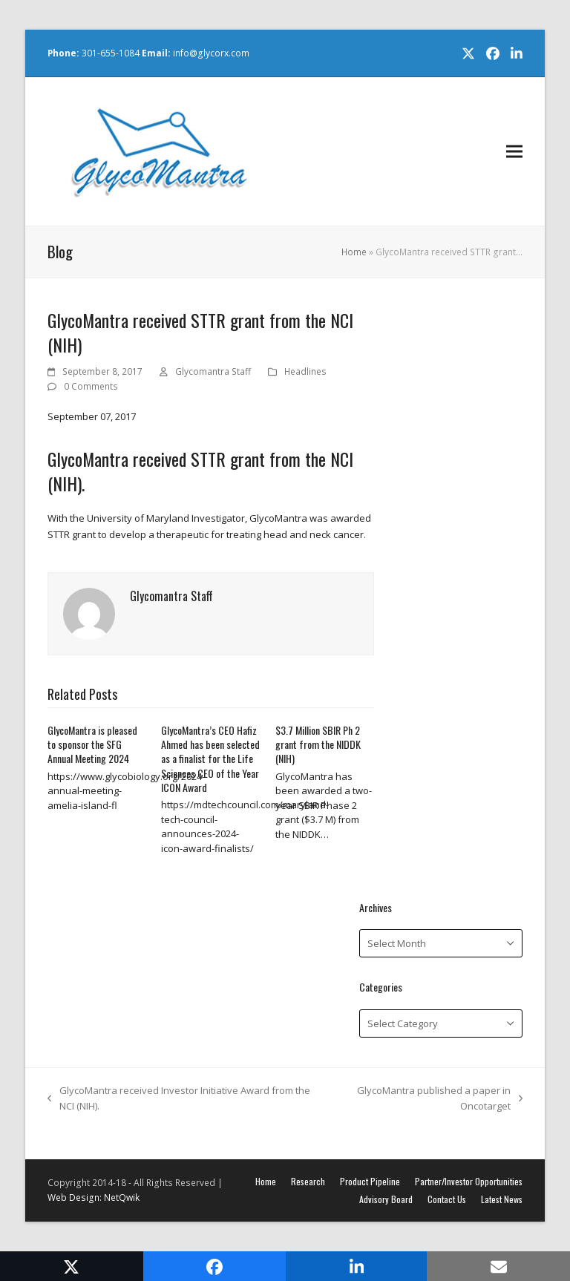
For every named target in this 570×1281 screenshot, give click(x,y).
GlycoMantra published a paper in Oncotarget (426, 1099)
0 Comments (91, 386)
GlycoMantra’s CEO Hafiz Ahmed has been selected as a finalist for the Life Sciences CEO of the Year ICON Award (210, 758)
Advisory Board (386, 1199)
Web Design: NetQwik (94, 1197)
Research (308, 1181)
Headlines (305, 371)
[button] (514, 151)
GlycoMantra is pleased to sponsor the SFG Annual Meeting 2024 (92, 744)
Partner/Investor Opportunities (468, 1181)
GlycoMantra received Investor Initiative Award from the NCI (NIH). (179, 1099)
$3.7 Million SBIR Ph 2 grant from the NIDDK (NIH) (318, 744)
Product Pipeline (370, 1181)
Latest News (501, 1199)
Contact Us (447, 1199)
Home (354, 252)
